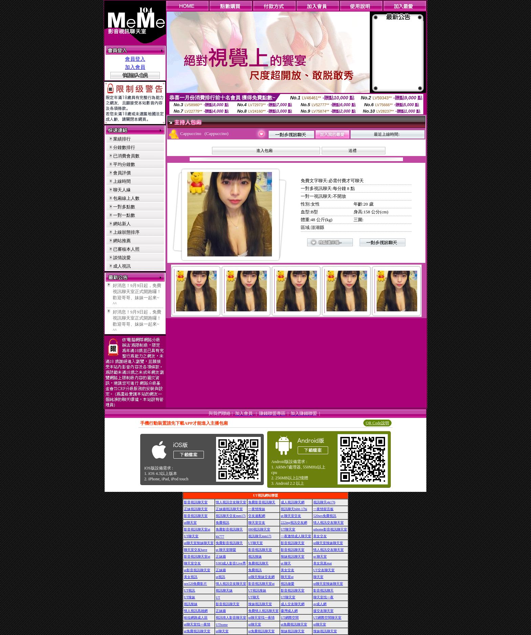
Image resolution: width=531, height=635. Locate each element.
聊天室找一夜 (323, 597)
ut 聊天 (286, 563)
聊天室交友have (195, 550)
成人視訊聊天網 (292, 502)
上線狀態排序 (126, 232)
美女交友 (320, 536)
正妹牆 (221, 556)
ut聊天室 (190, 522)
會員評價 (122, 172)
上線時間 (122, 181)
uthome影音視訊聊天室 (330, 529)
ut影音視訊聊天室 (197, 570)
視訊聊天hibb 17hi (294, 509)
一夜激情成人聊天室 (296, 536)
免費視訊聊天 (258, 563)
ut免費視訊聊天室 (294, 624)
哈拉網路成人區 (196, 617)
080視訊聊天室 (259, 529)
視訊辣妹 (255, 556)
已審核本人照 (126, 249)
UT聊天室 (288, 529)
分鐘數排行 (124, 147)
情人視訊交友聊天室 (231, 502)
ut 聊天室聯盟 (226, 550)
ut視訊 (220, 577)
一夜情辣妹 (256, 509)
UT (218, 597)
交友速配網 (256, 516)
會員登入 (135, 59)
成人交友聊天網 (292, 604)
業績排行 (122, 138)
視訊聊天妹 (224, 590)
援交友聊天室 (323, 611)
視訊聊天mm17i (259, 536)
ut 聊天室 (320, 556)
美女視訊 (190, 577)
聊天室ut (287, 577)
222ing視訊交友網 (294, 522)
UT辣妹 (189, 597)
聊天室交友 (256, 522)
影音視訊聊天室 (196, 502)
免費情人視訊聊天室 (263, 611)
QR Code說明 (377, 423)
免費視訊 (222, 522)
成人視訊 (122, 266)
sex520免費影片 (195, 583)
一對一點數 (124, 215)
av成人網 (319, 604)
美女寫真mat (322, 563)
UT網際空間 (290, 617)
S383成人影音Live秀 (231, 563)
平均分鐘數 (124, 164)
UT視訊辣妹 (257, 590)
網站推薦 (122, 240)
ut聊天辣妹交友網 (261, 577)
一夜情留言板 (323, 509)
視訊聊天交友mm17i (231, 516)
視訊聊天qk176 (324, 502)
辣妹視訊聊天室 (292, 556)
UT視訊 (189, 590)
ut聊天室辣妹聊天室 (199, 543)
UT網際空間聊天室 (327, 617)
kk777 (220, 536)
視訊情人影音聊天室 (231, 617)
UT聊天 (253, 597)
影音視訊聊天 (323, 590)
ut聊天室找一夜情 (261, 617)
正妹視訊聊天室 (196, 509)
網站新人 (122, 223)
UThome (222, 625)
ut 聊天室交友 (291, 516)
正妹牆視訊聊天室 (229, 509)
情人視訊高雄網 (196, 611)
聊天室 (318, 577)
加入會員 (135, 67)
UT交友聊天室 (324, 570)
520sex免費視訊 (324, 516)
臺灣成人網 (289, 611)
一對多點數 (124, 206)
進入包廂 (264, 150)
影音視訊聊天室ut (197, 529)
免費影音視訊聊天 (261, 502)
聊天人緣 (122, 189)
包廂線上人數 (126, 198)
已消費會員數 (126, 155)
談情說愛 (122, 257)
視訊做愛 (287, 583)
